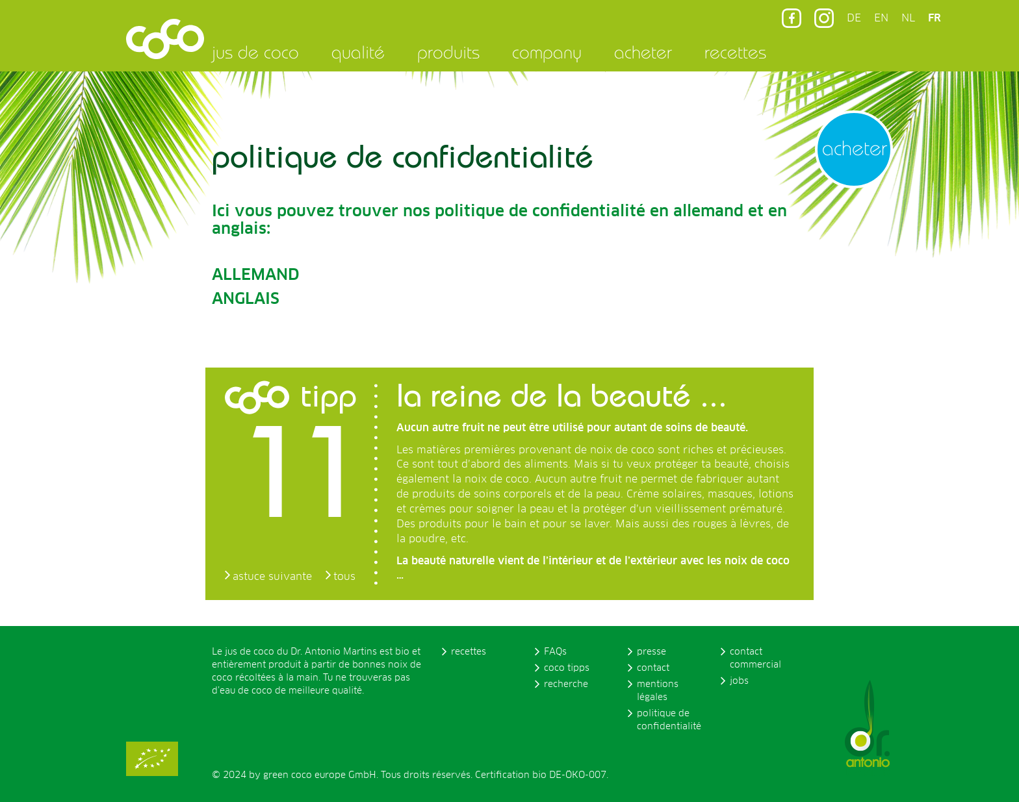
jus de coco (255, 52)
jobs (739, 681)
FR (934, 18)
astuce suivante (272, 576)
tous (344, 576)
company (547, 52)
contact (653, 668)
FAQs (555, 652)
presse (651, 652)
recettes (735, 52)
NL (908, 18)
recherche (566, 684)
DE (854, 18)
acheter (643, 52)
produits (448, 52)
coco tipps (566, 668)
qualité (358, 52)
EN (881, 18)
